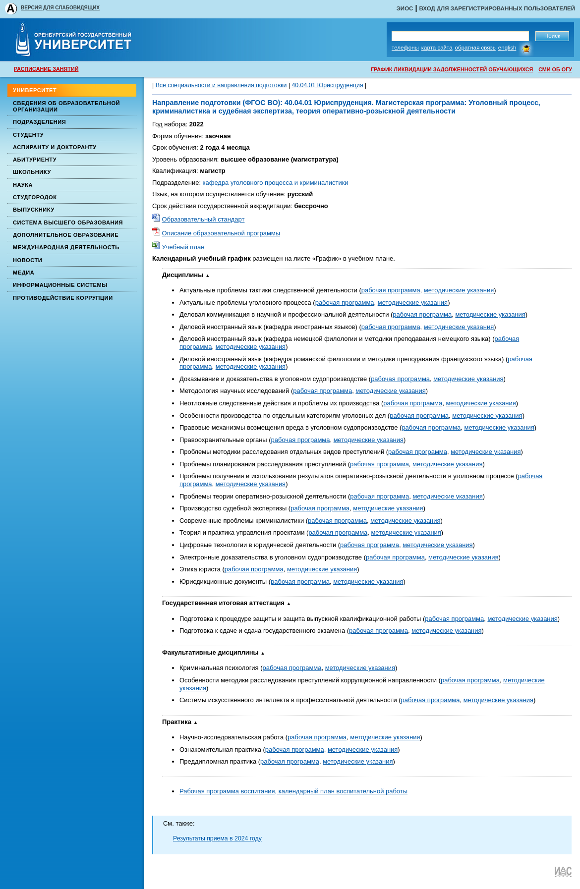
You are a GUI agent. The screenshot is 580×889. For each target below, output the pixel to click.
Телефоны (405, 48)
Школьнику (32, 172)
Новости (27, 260)
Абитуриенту (35, 160)
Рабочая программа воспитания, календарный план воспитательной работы (293, 791)
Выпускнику (34, 210)
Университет (35, 90)
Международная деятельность (66, 247)
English (507, 48)
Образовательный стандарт (203, 219)
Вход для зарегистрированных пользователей (497, 8)
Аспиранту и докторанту (55, 147)
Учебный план (183, 247)
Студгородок (35, 197)
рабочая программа (390, 290)
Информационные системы (60, 285)
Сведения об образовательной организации (66, 106)
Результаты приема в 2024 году (217, 838)
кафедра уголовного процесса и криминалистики (275, 182)
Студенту (28, 135)
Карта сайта (437, 48)
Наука (23, 185)
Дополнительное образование (65, 235)
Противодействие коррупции (63, 298)
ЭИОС (405, 8)
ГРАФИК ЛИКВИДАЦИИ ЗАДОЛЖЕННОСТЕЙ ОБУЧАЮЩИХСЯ (452, 69)
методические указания (459, 290)
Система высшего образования (68, 222)
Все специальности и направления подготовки (221, 85)
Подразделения (39, 122)
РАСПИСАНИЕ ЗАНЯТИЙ (46, 69)
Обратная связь (475, 48)
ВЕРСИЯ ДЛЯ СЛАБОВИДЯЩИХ (60, 7)
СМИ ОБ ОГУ (555, 69)
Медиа (23, 273)
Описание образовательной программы (221, 233)
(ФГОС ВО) (260, 103)
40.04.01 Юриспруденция (327, 85)
